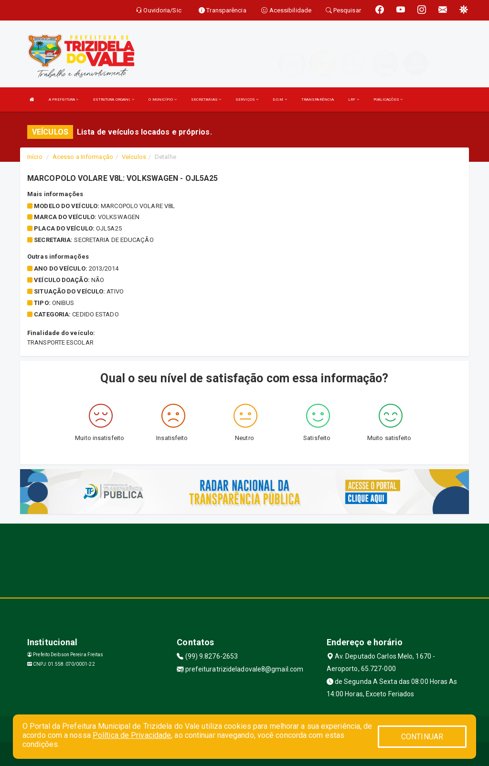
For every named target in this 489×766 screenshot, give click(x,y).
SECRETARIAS (206, 99)
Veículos (134, 156)
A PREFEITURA (63, 99)
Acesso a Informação (83, 156)
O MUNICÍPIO (162, 99)
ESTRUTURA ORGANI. (114, 99)
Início (35, 156)
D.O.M (280, 99)
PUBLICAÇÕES (388, 99)
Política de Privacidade (132, 735)
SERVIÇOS (246, 99)
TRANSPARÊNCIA (317, 99)
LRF (353, 99)
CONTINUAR (422, 736)
